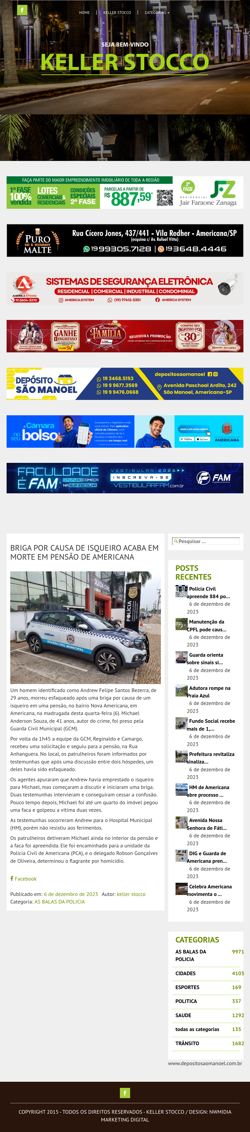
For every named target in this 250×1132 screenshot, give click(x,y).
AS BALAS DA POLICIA (59, 901)
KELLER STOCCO (117, 12)
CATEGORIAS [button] (157, 12)
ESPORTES (187, 987)
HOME (84, 12)
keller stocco (131, 894)
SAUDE (183, 1015)
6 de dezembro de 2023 (71, 894)
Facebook (23, 878)
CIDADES (186, 973)
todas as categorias (197, 1029)
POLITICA (186, 1001)
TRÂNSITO (187, 1043)
